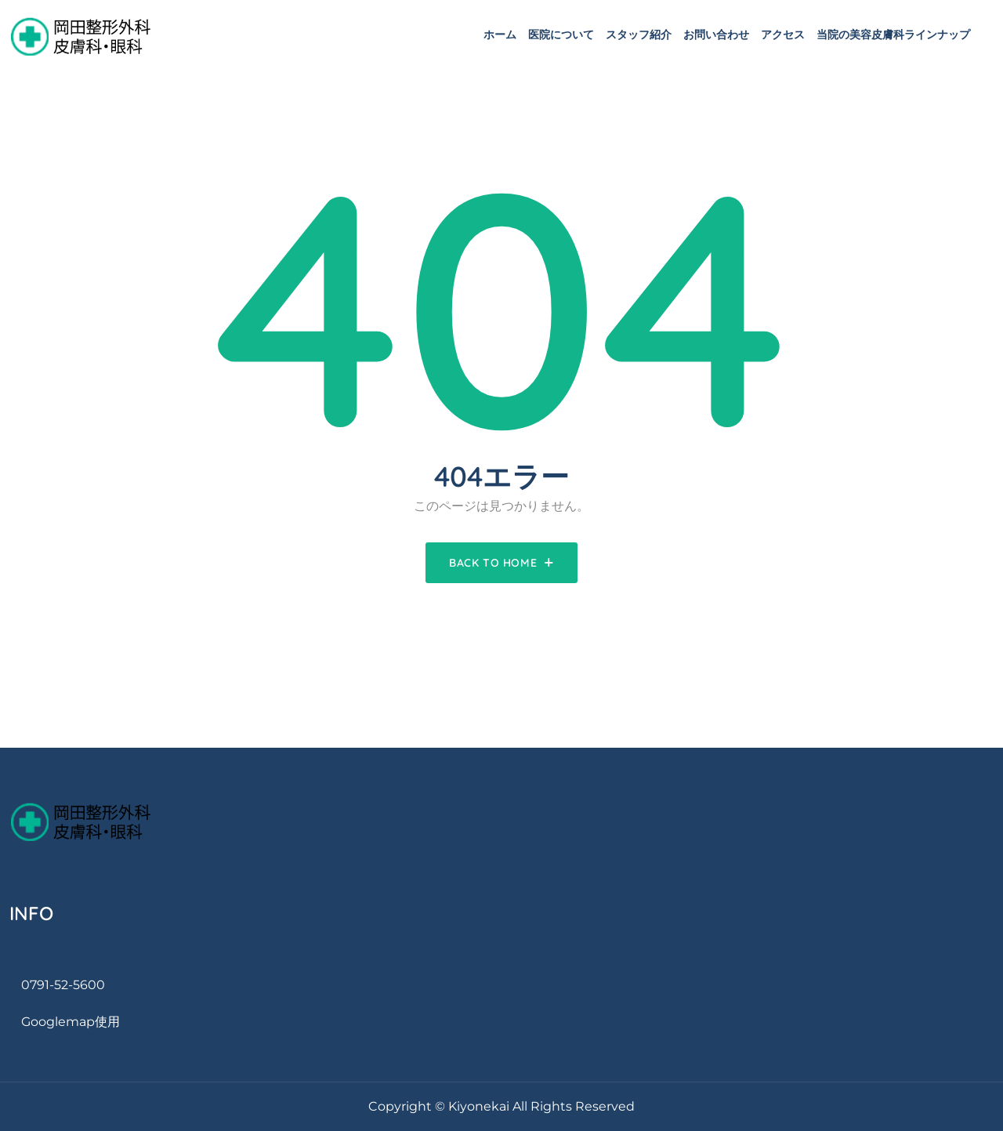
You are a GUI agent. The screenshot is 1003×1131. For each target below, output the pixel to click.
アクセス (783, 34)
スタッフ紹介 (639, 34)
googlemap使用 (70, 1021)
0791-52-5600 (63, 984)
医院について (561, 34)
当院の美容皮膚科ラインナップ (893, 34)
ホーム (499, 34)
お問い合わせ (716, 34)
